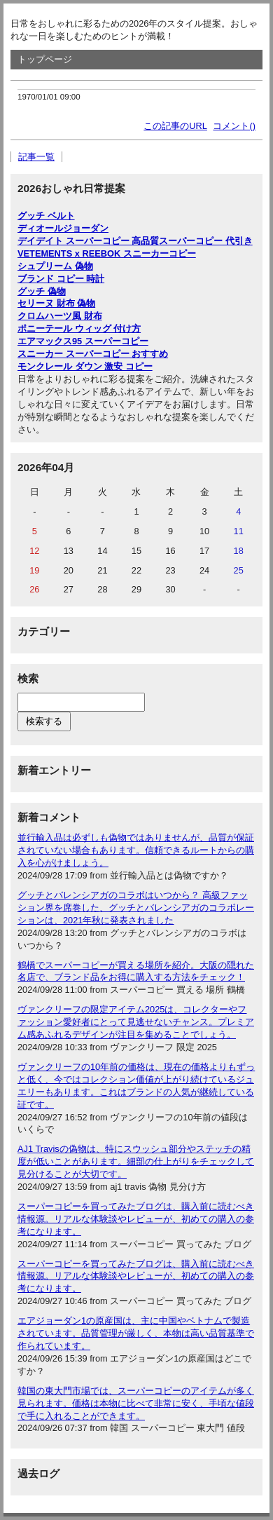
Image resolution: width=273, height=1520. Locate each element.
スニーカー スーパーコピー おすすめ (93, 353)
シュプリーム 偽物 (55, 266)
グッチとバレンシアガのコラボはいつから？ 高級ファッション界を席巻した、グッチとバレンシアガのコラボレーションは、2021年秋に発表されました (136, 907)
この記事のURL (175, 126)
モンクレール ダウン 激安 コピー (85, 366)
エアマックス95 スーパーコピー (83, 341)
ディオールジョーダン (63, 228)
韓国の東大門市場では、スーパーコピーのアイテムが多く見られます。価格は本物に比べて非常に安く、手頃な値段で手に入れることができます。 (136, 1403)
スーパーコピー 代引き (206, 241)
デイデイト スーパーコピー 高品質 (88, 241)
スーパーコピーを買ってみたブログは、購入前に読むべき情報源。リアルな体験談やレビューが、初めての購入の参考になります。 (136, 1219)
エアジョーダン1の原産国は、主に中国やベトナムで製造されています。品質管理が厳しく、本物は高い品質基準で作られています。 (136, 1333)
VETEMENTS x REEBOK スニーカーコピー (107, 253)
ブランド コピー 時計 (61, 278)
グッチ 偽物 (42, 291)
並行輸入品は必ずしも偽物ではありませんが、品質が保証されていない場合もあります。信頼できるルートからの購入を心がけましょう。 (136, 850)
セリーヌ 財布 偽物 (56, 303)
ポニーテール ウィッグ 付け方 (79, 328)
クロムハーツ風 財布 (60, 316)
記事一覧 (36, 156)
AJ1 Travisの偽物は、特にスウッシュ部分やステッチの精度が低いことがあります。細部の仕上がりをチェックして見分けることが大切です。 (136, 1161)
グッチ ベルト (46, 215)
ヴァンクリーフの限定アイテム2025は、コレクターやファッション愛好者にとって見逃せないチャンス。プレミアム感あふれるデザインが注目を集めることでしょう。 (136, 1022)
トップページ (45, 59)
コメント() (234, 126)
